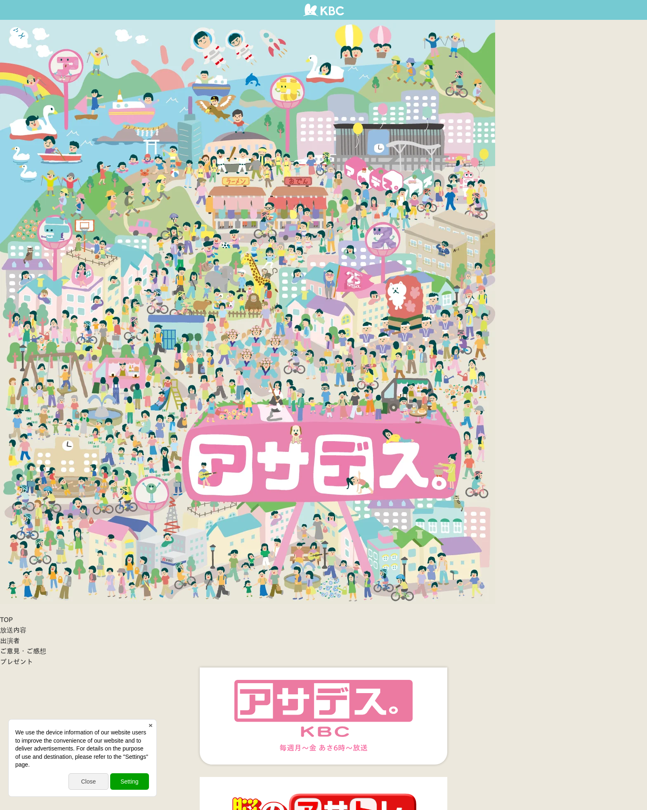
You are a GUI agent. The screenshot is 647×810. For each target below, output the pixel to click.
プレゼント (16, 661)
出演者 (10, 640)
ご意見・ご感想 (23, 651)
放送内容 (13, 630)
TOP (6, 619)
